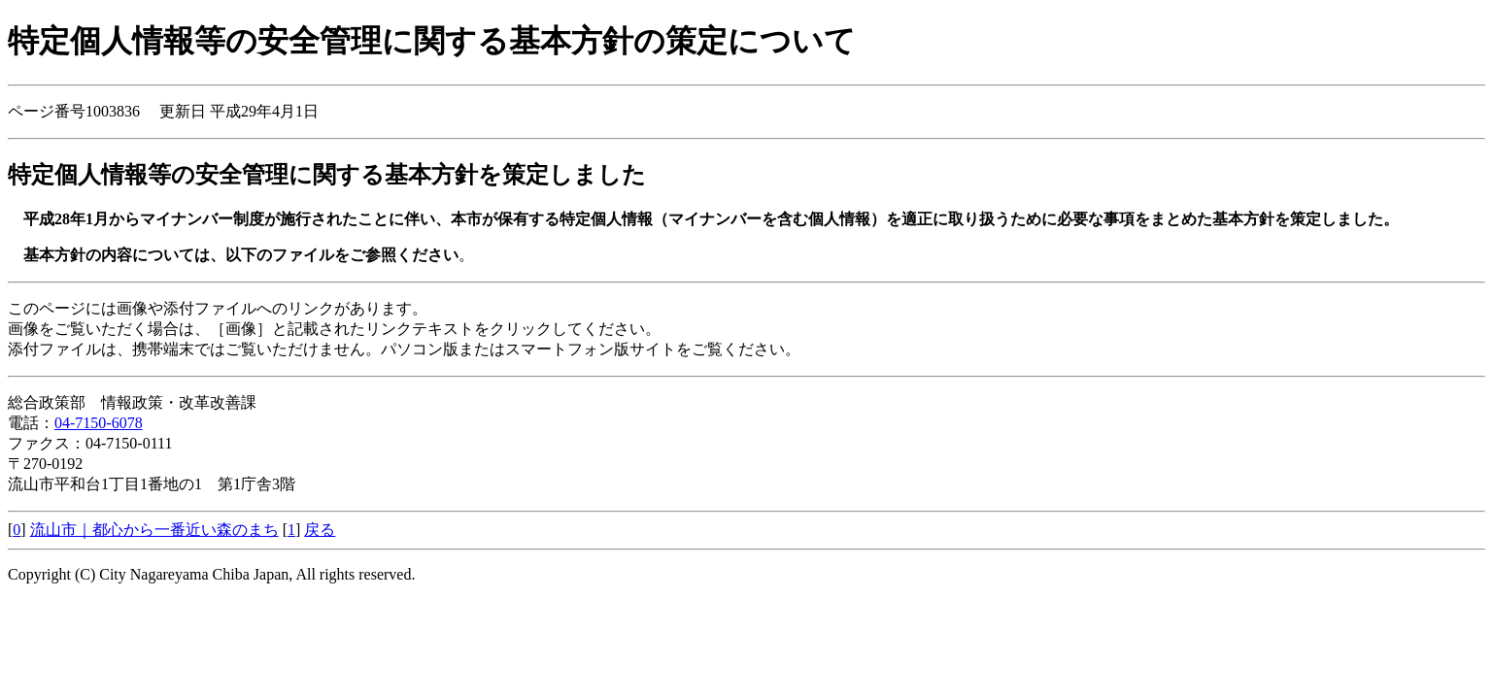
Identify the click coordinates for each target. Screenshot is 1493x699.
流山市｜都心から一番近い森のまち (154, 529)
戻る (319, 529)
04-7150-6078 (98, 423)
